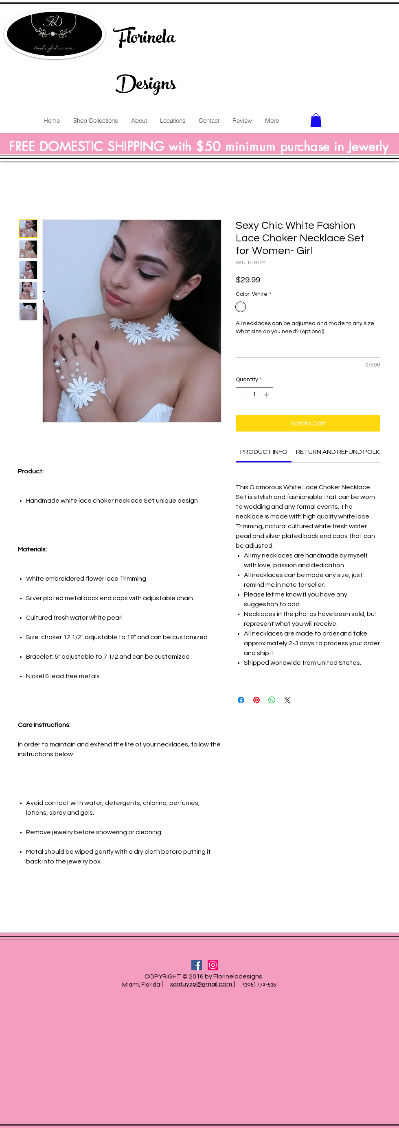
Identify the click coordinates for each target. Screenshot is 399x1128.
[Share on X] (287, 700)
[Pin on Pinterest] (256, 700)
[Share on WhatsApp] (272, 700)
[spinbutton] (254, 395)
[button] (316, 120)
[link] (263, 452)
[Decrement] (242, 395)
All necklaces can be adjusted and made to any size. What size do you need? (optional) (305, 327)
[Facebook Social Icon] (196, 965)
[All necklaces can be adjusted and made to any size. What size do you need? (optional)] (308, 348)
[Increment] (267, 395)
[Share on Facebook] (241, 700)
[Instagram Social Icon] (213, 965)
